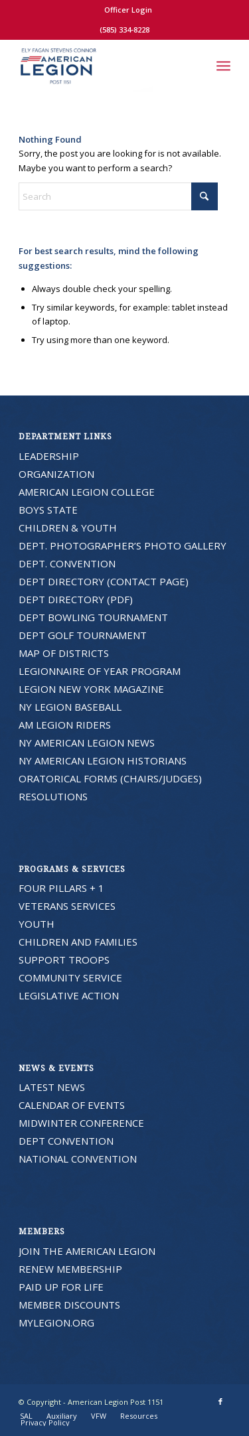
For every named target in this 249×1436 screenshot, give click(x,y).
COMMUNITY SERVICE (70, 977)
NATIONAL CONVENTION (78, 1158)
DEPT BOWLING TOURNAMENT (93, 617)
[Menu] (223, 66)
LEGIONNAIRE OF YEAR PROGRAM (100, 671)
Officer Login (128, 10)
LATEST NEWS (52, 1087)
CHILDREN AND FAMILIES (78, 941)
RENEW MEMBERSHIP (70, 1268)
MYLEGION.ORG (56, 1322)
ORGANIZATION (56, 473)
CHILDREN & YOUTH (68, 527)
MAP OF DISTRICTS (64, 653)
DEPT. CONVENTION (67, 563)
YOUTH (36, 923)
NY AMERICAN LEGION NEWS (87, 742)
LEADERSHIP (49, 456)
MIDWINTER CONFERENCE (81, 1122)
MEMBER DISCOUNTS (69, 1304)
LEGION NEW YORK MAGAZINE (91, 688)
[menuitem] (128, 10)
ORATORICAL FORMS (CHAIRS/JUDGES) (110, 778)
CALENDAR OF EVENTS (72, 1105)
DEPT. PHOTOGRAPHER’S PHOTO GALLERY (122, 545)
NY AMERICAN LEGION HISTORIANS (103, 760)
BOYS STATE (48, 509)
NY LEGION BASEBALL (70, 706)
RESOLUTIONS (53, 796)
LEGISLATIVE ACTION (69, 995)
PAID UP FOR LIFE (61, 1286)
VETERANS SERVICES (67, 905)
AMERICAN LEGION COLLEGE (87, 491)
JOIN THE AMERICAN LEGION (87, 1250)
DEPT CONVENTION (66, 1140)
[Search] (194, 65)
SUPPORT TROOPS (64, 959)
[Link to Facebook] (220, 1401)
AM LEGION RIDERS (65, 724)
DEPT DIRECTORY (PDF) (76, 599)
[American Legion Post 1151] (103, 65)
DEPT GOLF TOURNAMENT (83, 635)
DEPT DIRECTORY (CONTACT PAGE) (104, 581)
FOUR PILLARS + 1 (61, 888)
